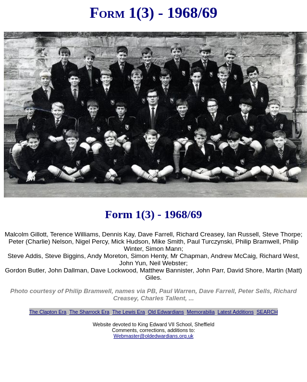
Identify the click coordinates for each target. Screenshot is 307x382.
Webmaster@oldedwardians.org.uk (153, 336)
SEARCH (267, 312)
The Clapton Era (48, 312)
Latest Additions (236, 312)
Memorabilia (201, 312)
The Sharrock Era (89, 312)
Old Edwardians (166, 312)
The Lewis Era (128, 312)
